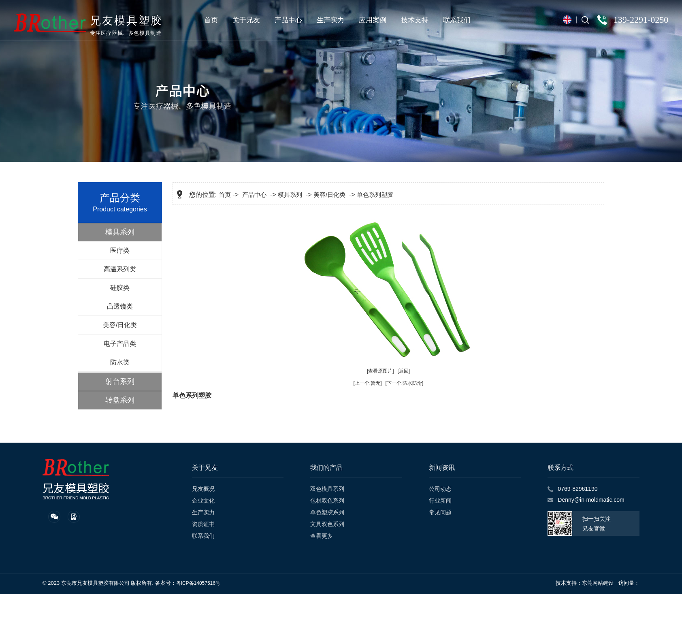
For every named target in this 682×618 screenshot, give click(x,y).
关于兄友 (246, 20)
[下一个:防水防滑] (404, 383)
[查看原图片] (380, 371)
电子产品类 (120, 343)
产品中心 (289, 20)
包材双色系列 (327, 500)
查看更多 (321, 536)
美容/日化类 (120, 325)
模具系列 (119, 232)
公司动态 (440, 489)
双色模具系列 (327, 489)
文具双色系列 (327, 524)
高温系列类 (120, 269)
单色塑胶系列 (327, 512)
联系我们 (457, 20)
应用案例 (373, 20)
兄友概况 (203, 489)
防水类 (120, 362)
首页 (211, 20)
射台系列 (119, 381)
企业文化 (203, 500)
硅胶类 (120, 287)
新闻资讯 (442, 467)
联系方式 (560, 467)
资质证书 (203, 524)
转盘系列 (119, 400)
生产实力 (331, 20)
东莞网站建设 (598, 583)
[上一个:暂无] (368, 383)
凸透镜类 (120, 306)
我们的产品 (326, 467)
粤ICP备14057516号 (198, 583)
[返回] (403, 371)
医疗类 (120, 250)
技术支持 (415, 20)
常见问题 (440, 512)
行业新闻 (440, 500)
